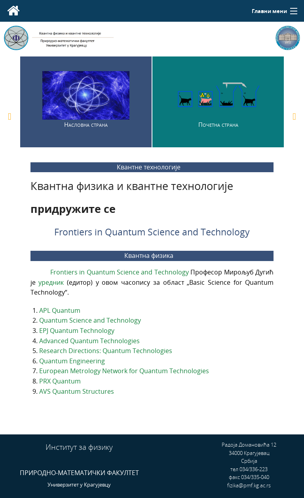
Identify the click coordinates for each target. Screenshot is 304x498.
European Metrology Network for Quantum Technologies (124, 370)
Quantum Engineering (72, 361)
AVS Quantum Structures (76, 391)
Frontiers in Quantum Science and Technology (120, 272)
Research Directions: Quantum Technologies (105, 350)
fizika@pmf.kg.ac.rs (249, 485)
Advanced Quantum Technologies (89, 340)
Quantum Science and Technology (90, 320)
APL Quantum (59, 310)
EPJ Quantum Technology (76, 330)
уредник (52, 282)
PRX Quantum (60, 381)
